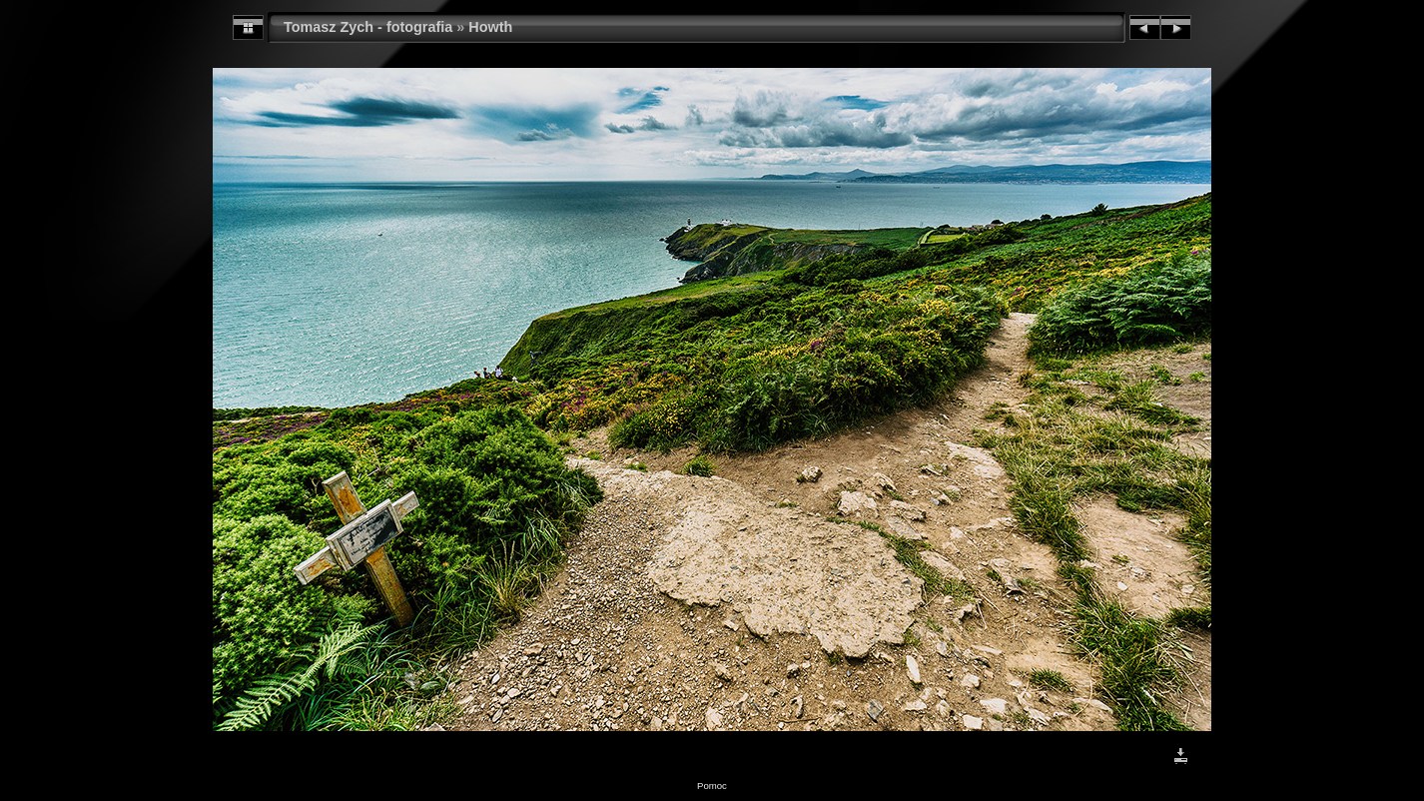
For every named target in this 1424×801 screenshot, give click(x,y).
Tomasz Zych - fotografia (368, 27)
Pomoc (712, 785)
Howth (490, 27)
